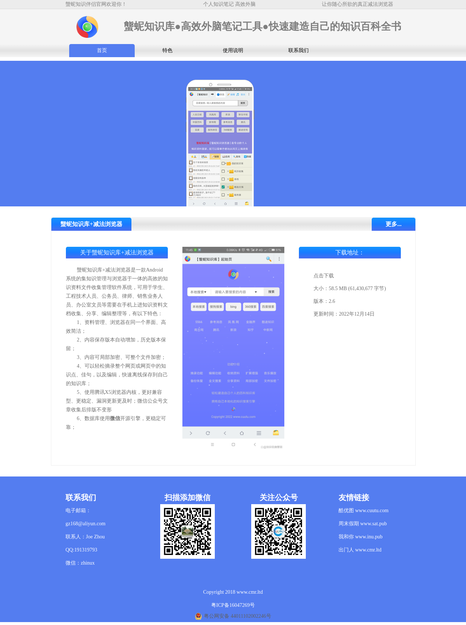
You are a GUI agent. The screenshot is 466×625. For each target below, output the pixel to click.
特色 (167, 50)
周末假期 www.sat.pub (363, 523)
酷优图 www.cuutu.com (363, 510)
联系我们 (298, 50)
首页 (102, 50)
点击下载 (323, 275)
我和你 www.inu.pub (361, 536)
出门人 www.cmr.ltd (360, 550)
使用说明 (233, 50)
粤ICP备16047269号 (233, 605)
